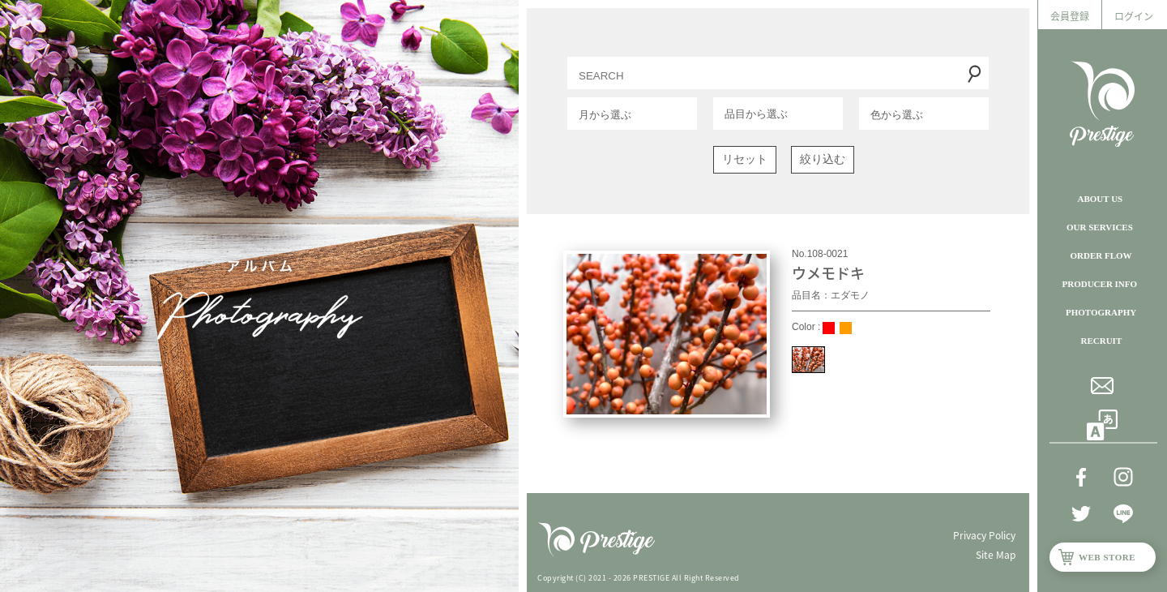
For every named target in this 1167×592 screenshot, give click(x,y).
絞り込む (822, 158)
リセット (744, 158)
